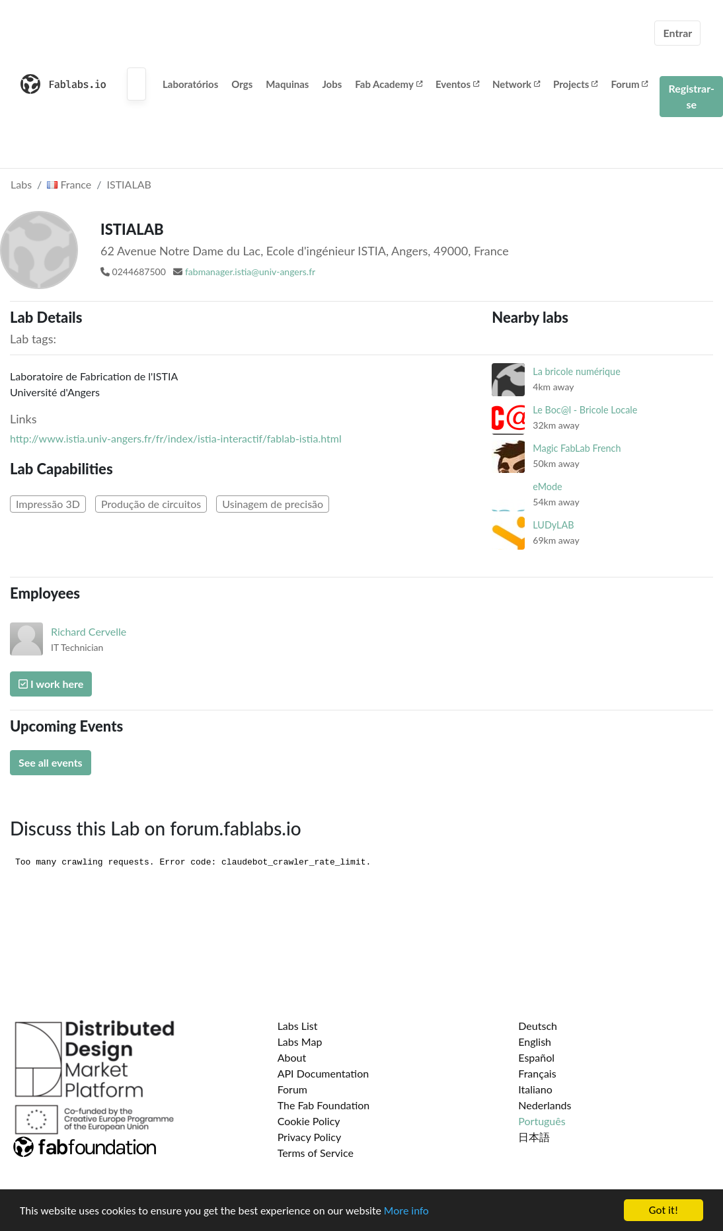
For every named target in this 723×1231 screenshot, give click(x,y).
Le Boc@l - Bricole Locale (585, 409)
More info (406, 1211)
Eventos (457, 84)
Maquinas (287, 84)
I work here (51, 683)
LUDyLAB (553, 525)
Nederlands (544, 1105)
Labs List (298, 1025)
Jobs (332, 84)
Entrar (677, 32)
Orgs (241, 84)
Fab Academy (388, 84)
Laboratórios (190, 84)
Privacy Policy (310, 1136)
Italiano (535, 1089)
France (69, 184)
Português (541, 1121)
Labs (21, 184)
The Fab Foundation (324, 1105)
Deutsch (537, 1025)
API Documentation (323, 1073)
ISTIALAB (129, 184)
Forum (629, 84)
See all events (51, 762)
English (534, 1041)
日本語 (534, 1136)
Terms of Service (316, 1152)
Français (537, 1073)
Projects (575, 84)
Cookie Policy (309, 1121)
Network (516, 84)
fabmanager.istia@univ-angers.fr (250, 271)
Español (536, 1057)
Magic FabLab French (577, 448)
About (292, 1057)
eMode (547, 486)
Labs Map (300, 1041)
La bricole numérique (576, 371)
